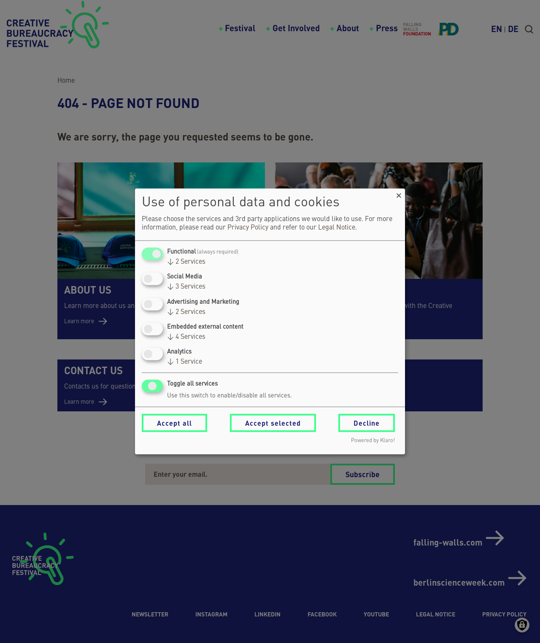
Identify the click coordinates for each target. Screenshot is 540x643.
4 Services (186, 337)
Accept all (174, 423)
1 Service (184, 362)
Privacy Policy (247, 227)
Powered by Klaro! (373, 440)
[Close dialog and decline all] (398, 194)
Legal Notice (336, 227)
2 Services (186, 262)
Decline (367, 423)
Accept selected (273, 423)
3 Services (186, 287)
